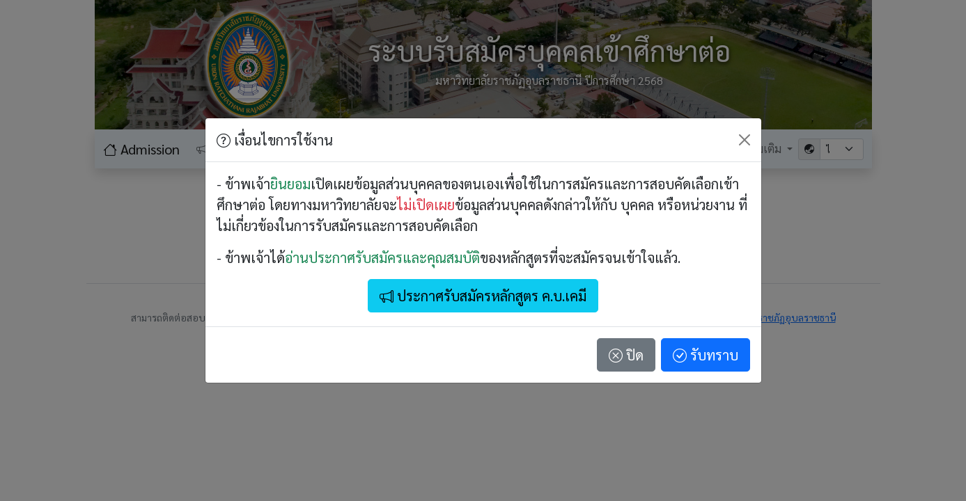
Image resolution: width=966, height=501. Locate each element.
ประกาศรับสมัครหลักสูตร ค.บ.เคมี (483, 296)
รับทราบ (705, 355)
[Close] (744, 140)
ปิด (626, 355)
